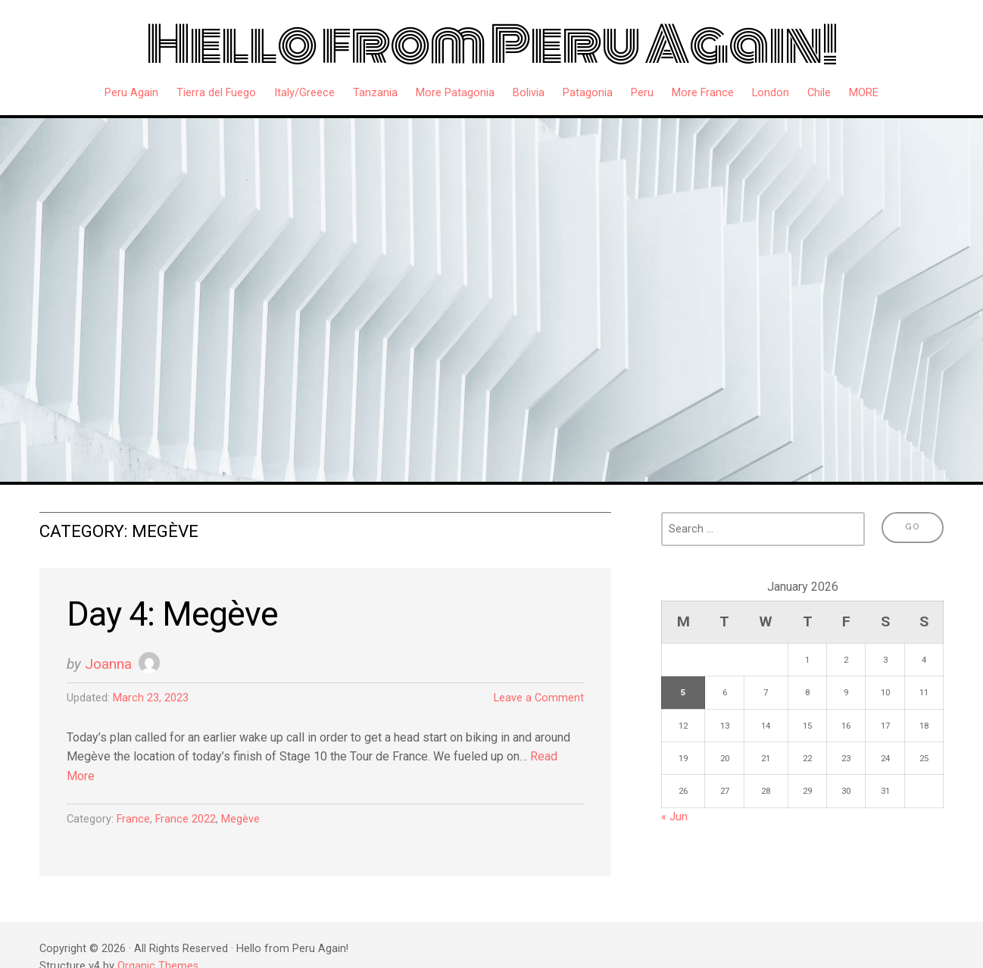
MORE (863, 92)
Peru (642, 92)
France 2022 (185, 819)
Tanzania (375, 92)
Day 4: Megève (172, 614)
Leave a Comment (539, 698)
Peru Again (131, 92)
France (133, 819)
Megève (240, 819)
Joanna (108, 664)
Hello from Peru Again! (492, 44)
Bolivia (529, 92)
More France (703, 92)
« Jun (674, 816)
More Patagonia (455, 92)
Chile (819, 92)
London (770, 92)
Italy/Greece (304, 92)
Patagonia (588, 92)
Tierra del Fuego (216, 92)
